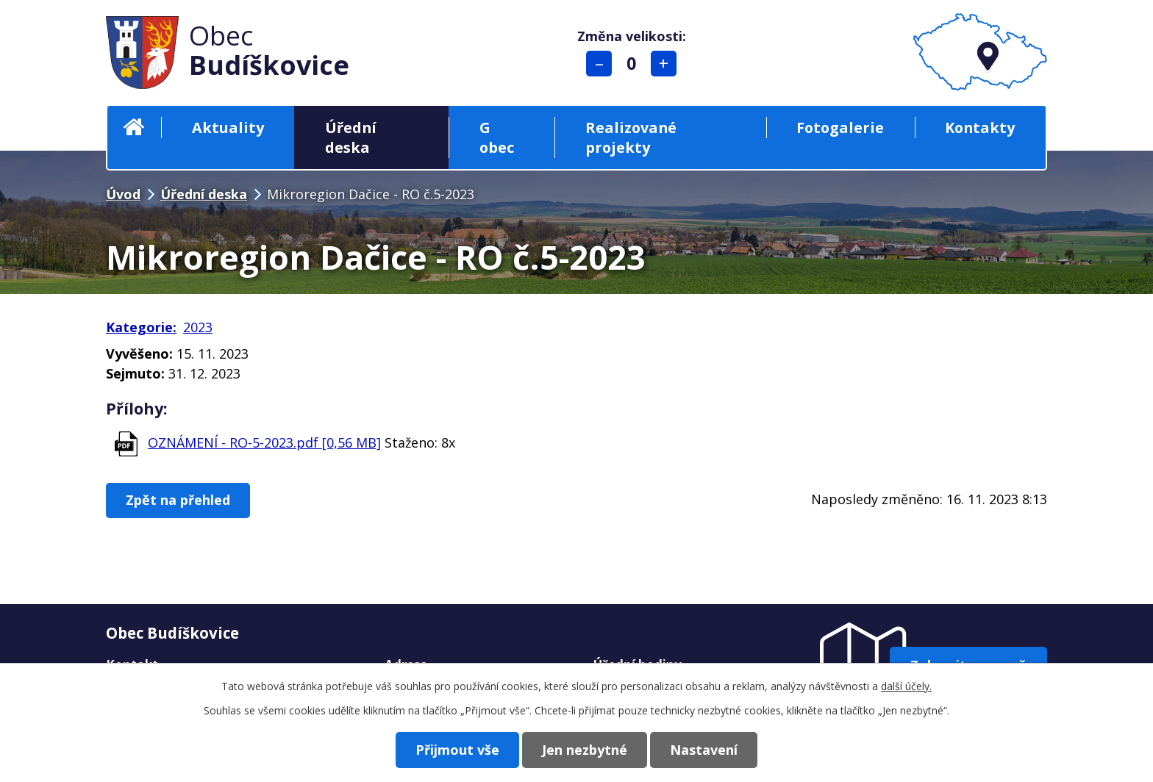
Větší (664, 63)
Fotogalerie (840, 127)
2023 (198, 327)
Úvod (134, 127)
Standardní (631, 63)
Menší (599, 63)
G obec (496, 137)
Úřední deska (350, 137)
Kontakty (980, 127)
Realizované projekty (631, 137)
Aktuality (228, 127)
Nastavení (704, 749)
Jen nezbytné (584, 749)
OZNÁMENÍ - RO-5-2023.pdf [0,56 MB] (264, 442)
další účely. (906, 686)
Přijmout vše (457, 749)
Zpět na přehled (178, 500)
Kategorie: (141, 327)
